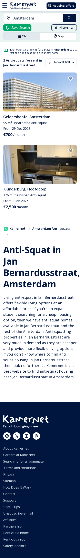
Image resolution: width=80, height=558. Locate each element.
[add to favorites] (70, 78)
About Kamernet (16, 448)
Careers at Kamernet (19, 455)
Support (9, 500)
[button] (65, 62)
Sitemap (9, 481)
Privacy (8, 474)
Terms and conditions (20, 468)
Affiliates (10, 520)
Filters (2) (63, 27)
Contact (9, 494)
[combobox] (31, 18)
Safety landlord (14, 546)
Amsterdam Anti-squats (51, 228)
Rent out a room (15, 539)
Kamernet (15, 228)
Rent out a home (16, 533)
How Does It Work (17, 487)
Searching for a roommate (23, 461)
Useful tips (11, 507)
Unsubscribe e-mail (18, 513)
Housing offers (61, 6)
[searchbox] (37, 18)
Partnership (12, 526)
